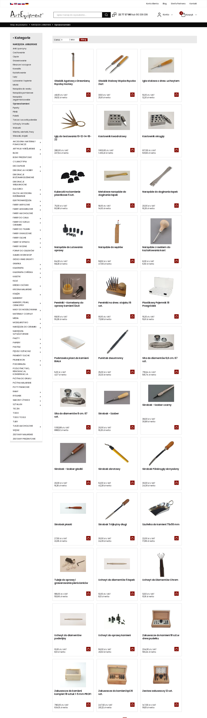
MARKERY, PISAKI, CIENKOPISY (21, 304)
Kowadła (17, 68)
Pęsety (16, 107)
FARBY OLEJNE (19, 237)
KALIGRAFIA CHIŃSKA (23, 272)
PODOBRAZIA (19, 364)
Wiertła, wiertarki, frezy (23, 131)
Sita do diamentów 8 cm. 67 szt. (143, 305)
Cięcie (16, 56)
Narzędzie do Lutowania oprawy (105, 194)
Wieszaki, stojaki (20, 135)
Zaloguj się (130, 662)
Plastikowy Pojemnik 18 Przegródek (141, 249)
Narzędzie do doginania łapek (68, 194)
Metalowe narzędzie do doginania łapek (178, 138)
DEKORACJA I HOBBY (23, 170)
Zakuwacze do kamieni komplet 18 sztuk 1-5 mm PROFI (106, 530)
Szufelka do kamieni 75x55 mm (140, 417)
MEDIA (16, 318)
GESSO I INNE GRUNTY (23, 259)
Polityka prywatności (57, 678)
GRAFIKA (17, 263)
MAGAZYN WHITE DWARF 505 (115, 612)
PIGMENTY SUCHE (21, 355)
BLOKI (15, 153)
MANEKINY (17, 298)
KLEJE (15, 280)
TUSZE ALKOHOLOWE (23, 425)
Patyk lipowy (138, 610)
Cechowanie (19, 52)
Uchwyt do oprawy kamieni (176, 472)
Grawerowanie (19, 60)
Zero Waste (91, 666)
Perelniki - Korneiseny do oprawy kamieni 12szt (68, 249)
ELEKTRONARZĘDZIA (22, 200)
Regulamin (52, 666)
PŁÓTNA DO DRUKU (22, 378)
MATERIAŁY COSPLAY (23, 313)
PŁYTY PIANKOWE (21, 387)
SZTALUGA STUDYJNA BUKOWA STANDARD (162, 615)
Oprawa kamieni (21, 103)
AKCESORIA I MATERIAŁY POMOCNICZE (24, 143)
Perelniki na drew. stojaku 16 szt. (106, 249)
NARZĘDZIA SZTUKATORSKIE (20, 332)
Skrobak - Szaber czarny (68, 351)
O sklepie (51, 662)
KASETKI (16, 276)
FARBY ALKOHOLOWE (23, 213)
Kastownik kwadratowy (68, 136)
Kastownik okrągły (102, 136)
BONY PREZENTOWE (22, 157)
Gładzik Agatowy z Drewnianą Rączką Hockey (65, 84)
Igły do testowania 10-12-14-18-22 (179, 82)
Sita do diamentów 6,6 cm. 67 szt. (104, 305)
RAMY (15, 391)
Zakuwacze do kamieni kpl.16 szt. (142, 528)
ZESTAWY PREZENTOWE (24, 438)
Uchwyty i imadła (21, 123)
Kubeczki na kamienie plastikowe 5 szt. (141, 138)
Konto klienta (152, 3)
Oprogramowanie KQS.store (159, 705)
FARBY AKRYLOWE (21, 204)
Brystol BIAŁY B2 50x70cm (92, 612)
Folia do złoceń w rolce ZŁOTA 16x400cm (21, 613)
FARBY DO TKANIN (21, 229)
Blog (165, 3)
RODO (89, 662)
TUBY (15, 421)
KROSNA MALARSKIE (22, 289)
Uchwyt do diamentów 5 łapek (68, 472)
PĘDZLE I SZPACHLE (22, 351)
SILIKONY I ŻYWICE (21, 400)
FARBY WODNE (20, 246)
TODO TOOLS (19, 417)
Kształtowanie (19, 72)
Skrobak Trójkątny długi (105, 415)
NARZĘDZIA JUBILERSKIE (41, 24)
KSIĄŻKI (16, 293)
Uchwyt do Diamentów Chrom (104, 472)
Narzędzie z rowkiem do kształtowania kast (179, 194)
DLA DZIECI (18, 188)
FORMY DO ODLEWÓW (23, 250)
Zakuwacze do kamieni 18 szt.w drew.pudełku (68, 528)
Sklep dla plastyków (19, 24)
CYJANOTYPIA (20, 161)
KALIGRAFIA (18, 267)
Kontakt (193, 3)
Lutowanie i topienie (22, 80)
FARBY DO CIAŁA (21, 217)
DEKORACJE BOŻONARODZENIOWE (23, 176)
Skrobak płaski (63, 415)
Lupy (15, 76)
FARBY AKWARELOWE (23, 209)
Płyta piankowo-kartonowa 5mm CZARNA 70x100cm (45, 615)
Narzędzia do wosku (22, 88)
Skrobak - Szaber (175, 303)
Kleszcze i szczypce (22, 64)
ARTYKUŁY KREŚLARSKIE (24, 148)
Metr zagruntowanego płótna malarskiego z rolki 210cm (68, 617)
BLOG (88, 670)
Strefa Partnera (178, 3)
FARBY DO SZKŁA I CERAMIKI (21, 223)
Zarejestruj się (132, 666)
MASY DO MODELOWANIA (25, 309)
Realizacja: (186, 705)
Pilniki (15, 111)
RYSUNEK (17, 395)
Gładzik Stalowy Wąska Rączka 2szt (105, 82)
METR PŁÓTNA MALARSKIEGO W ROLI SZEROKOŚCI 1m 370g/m (186, 615)
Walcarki (17, 127)
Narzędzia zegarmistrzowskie (21, 98)
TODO (16, 412)
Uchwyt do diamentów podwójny (141, 472)
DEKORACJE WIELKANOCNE (20, 183)
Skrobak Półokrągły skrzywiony (176, 361)
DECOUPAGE (19, 165)
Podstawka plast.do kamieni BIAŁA (177, 249)
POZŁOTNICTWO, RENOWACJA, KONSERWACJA (21, 371)
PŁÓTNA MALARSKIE (22, 382)
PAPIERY (16, 342)
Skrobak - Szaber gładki (105, 359)
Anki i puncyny (19, 48)
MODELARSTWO (20, 322)
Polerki (16, 115)
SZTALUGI (17, 404)
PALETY (16, 338)
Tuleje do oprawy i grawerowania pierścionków (175, 418)
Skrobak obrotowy (139, 359)
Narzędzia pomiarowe (23, 92)
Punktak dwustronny (66, 303)
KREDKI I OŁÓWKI (20, 285)
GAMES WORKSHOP (22, 255)
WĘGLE (16, 430)
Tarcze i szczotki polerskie (25, 119)
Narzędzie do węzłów (140, 192)
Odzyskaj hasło (133, 670)
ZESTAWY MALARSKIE (23, 434)
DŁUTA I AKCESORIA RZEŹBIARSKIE (22, 194)
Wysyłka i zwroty (55, 674)
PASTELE (17, 346)
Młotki (15, 84)
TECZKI (16, 408)
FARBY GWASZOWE (22, 233)
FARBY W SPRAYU (21, 242)
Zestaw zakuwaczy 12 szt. (180, 526)
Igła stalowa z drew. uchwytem (140, 82)
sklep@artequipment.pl (21, 670)
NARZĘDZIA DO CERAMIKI (24, 326)
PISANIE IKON (19, 359)
